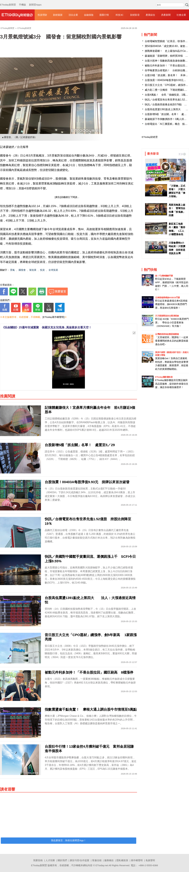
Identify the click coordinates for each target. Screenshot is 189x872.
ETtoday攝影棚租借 (163, 377)
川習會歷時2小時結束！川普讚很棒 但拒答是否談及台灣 (177, 248)
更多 (182, 154)
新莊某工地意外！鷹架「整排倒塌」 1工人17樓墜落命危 (177, 229)
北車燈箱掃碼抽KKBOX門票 (167, 297)
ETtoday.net (102, 865)
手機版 (22, 1)
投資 (42, 270)
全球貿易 (53, 270)
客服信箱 (97, 860)
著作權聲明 (137, 860)
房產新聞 (166, 14)
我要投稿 (38, 860)
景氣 (12, 270)
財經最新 (58, 14)
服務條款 (109, 860)
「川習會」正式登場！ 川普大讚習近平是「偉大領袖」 (177, 191)
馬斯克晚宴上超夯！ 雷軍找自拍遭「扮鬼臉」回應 (177, 210)
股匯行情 (104, 14)
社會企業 (181, 14)
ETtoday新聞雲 (8, 1)
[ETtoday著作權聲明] (53, 317)
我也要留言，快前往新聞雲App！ (68, 840)
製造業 (32, 270)
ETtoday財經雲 (150, 137)
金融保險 (88, 14)
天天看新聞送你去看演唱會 (167, 316)
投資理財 (42, 14)
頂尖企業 (73, 14)
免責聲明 (150, 860)
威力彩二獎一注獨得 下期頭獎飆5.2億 (167, 90)
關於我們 (62, 860)
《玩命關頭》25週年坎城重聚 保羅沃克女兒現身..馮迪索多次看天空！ (47, 327)
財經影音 (135, 14)
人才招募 (50, 860)
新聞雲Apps (35, 1)
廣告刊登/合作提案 (79, 860)
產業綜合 (150, 14)
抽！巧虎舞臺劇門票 (164, 276)
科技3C (119, 14)
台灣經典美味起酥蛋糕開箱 (167, 334)
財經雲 (17, 14)
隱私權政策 (122, 860)
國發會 (22, 270)
